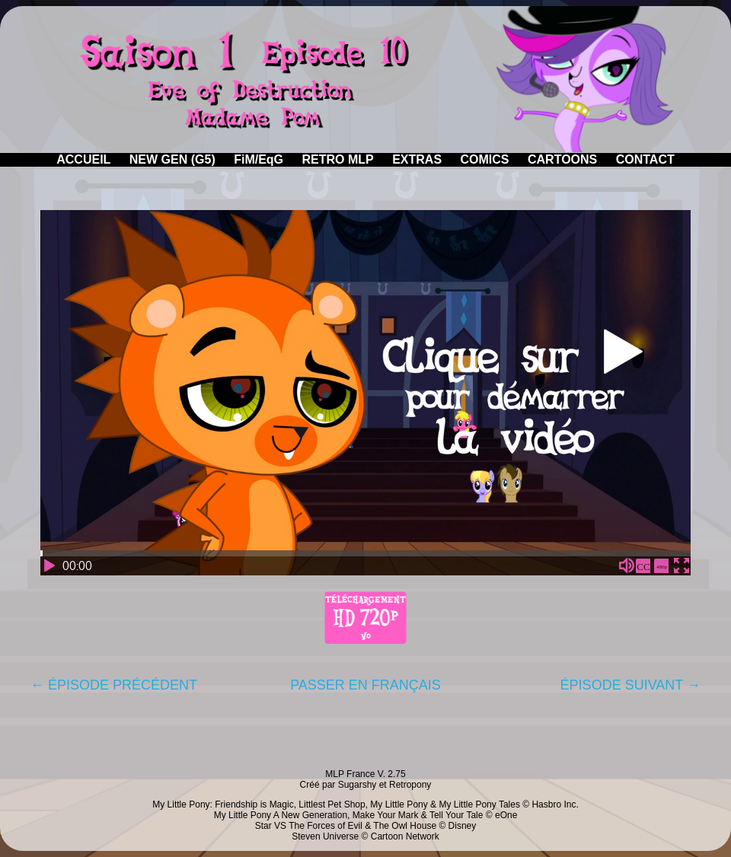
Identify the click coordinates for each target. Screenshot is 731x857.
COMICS (485, 159)
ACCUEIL (83, 159)
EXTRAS (417, 159)
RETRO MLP (338, 159)
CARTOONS (562, 159)
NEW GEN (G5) (172, 159)
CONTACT (645, 159)
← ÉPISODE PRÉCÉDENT (113, 685)
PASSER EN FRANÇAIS (365, 685)
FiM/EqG (258, 159)
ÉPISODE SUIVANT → (630, 685)
